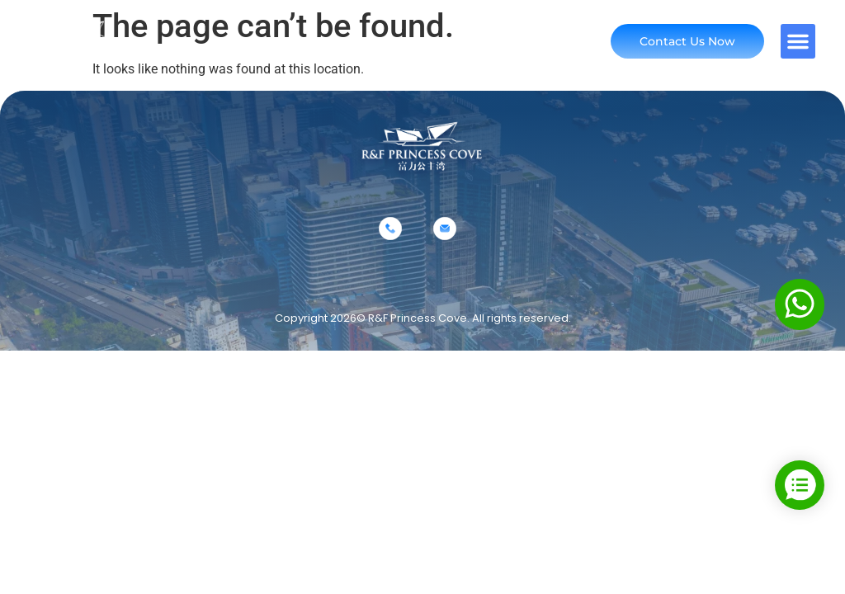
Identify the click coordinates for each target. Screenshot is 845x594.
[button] (798, 41)
